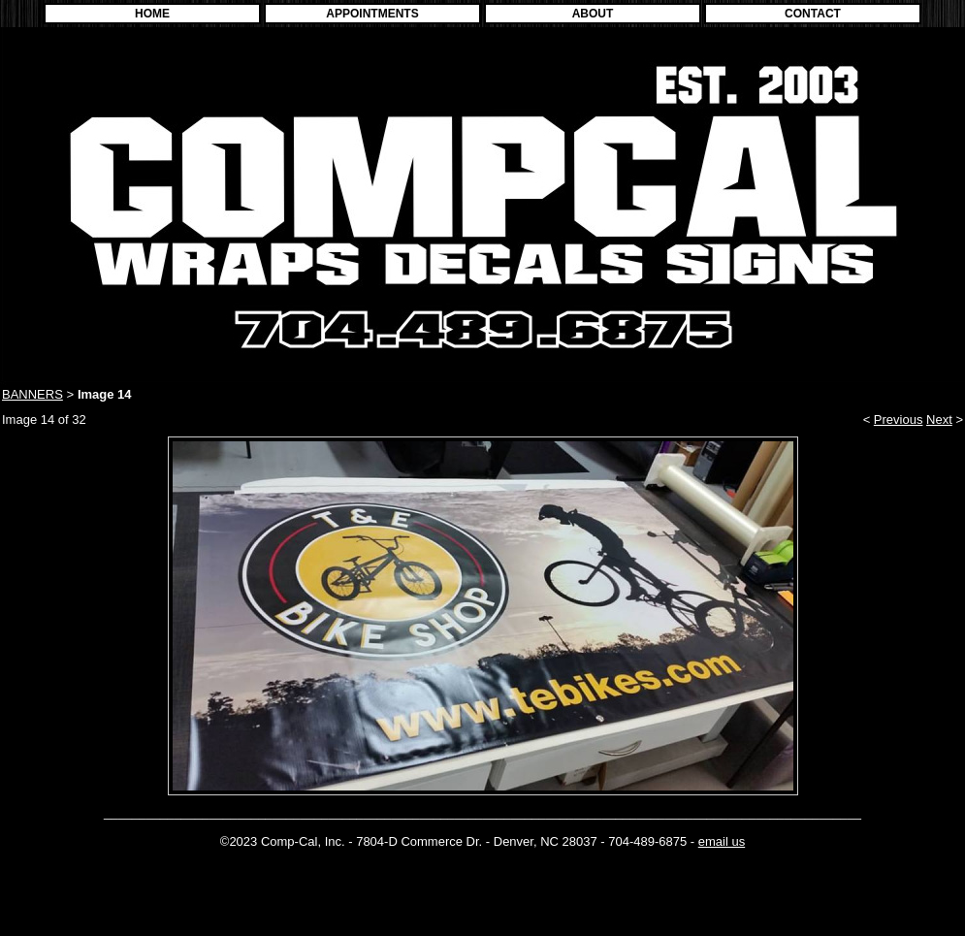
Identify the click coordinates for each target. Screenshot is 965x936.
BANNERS (32, 394)
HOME (152, 13)
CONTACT (813, 13)
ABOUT (593, 13)
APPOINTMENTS (372, 13)
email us (721, 841)
